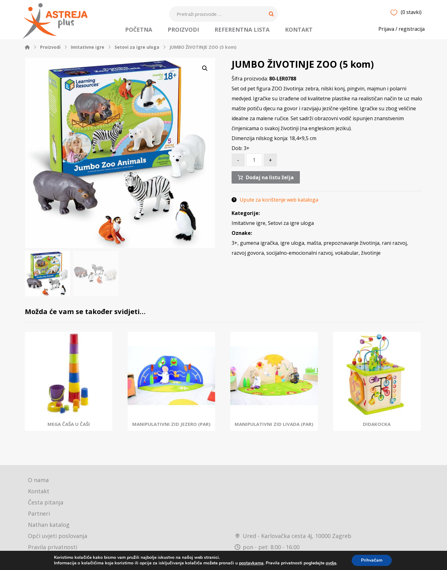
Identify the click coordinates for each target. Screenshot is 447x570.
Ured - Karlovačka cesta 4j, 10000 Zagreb (293, 536)
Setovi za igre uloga (291, 224)
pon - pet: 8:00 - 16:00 (267, 548)
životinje (371, 254)
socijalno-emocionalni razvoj (299, 254)
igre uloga (292, 244)
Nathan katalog (49, 525)
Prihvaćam (371, 560)
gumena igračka (259, 244)
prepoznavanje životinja (351, 244)
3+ (234, 244)
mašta (314, 244)
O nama (38, 481)
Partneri (39, 514)
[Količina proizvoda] (254, 160)
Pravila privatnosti (52, 548)
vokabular (347, 254)
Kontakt (38, 492)
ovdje (331, 563)
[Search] (271, 14)
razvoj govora (248, 254)
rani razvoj (394, 244)
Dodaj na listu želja (270, 178)
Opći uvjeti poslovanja (57, 536)
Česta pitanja (45, 503)
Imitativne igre (248, 224)
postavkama (251, 563)
